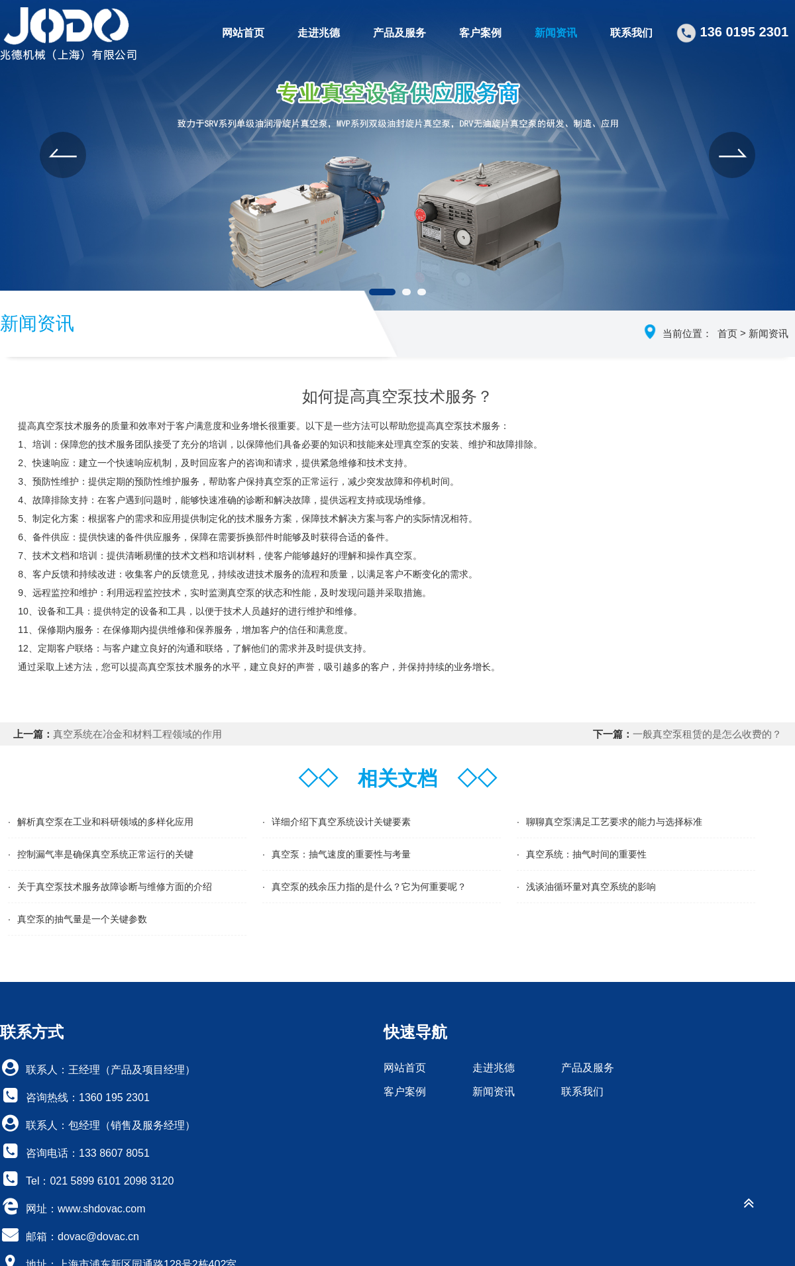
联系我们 (631, 32)
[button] (63, 155)
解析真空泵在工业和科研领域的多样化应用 (105, 821)
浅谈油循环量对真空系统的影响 (591, 886)
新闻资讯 (556, 32)
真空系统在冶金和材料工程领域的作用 (137, 734)
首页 (727, 333)
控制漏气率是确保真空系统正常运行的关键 (105, 854)
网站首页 (243, 32)
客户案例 (480, 32)
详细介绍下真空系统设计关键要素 (341, 821)
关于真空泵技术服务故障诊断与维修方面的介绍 (114, 886)
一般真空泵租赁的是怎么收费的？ (707, 734)
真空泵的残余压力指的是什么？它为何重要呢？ (369, 886)
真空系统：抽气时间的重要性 (586, 854)
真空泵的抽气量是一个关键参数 (82, 919)
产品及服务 (399, 32)
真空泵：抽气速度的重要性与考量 (341, 854)
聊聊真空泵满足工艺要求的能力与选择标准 (614, 821)
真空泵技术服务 (180, 666)
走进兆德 (318, 32)
